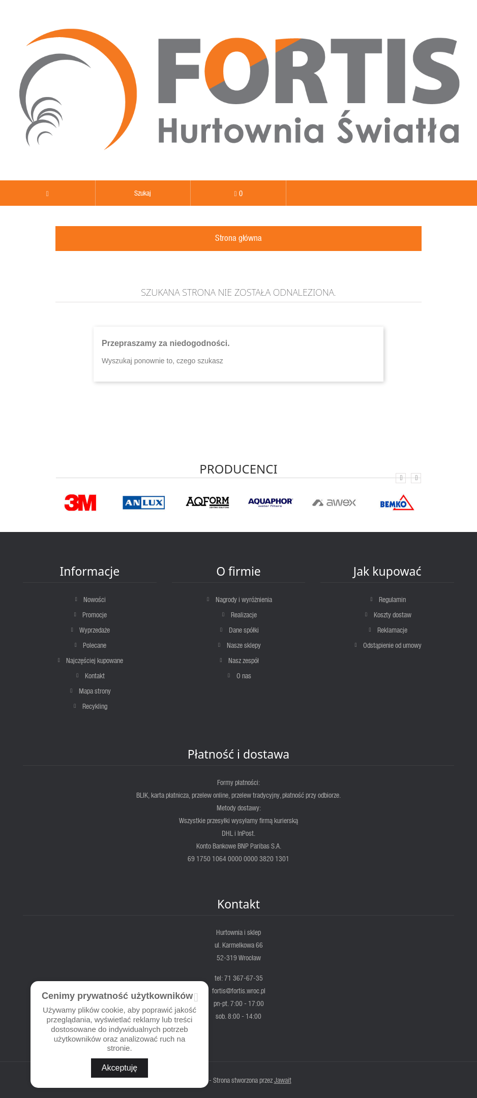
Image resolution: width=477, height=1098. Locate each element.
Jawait (282, 1080)
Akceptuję (119, 1067)
